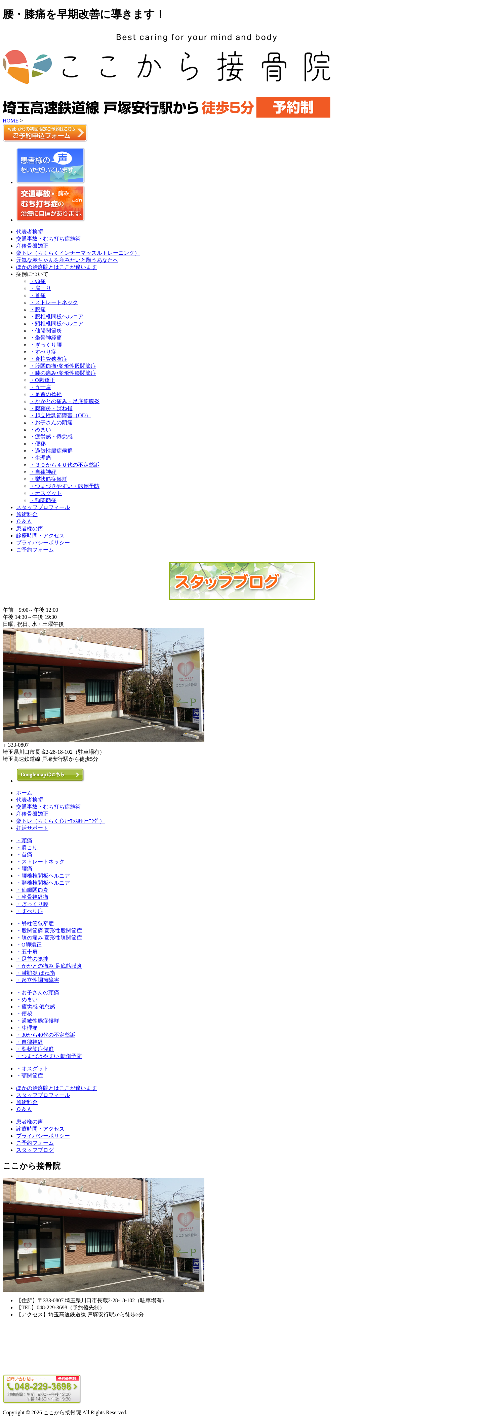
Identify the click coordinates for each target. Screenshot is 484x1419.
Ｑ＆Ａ (24, 521)
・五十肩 (40, 387)
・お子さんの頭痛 (51, 422)
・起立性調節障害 (37, 980)
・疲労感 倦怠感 (35, 1006)
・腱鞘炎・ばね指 (51, 408)
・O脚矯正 (42, 380)
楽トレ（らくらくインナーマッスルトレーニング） (78, 253)
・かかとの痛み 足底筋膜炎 (49, 966)
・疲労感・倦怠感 (51, 436)
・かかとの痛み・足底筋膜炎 (64, 401)
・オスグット (46, 493)
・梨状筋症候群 (48, 479)
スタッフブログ (35, 1150)
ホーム (24, 792)
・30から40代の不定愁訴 (45, 1035)
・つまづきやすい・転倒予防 (64, 486)
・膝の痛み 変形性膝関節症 (49, 938)
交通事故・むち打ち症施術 (48, 239)
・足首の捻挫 (46, 394)
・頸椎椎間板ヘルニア (56, 323)
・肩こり (40, 288)
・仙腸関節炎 (46, 330)
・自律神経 (43, 472)
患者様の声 (29, 528)
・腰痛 (38, 309)
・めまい (40, 429)
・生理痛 (40, 458)
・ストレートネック (54, 302)
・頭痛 (38, 281)
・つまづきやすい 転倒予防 (49, 1056)
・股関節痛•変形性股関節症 (63, 366)
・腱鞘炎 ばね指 (35, 973)
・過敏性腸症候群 (51, 451)
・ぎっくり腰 (46, 345)
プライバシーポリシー (43, 542)
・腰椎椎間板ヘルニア (56, 316)
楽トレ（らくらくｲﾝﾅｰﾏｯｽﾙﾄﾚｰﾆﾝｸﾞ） (60, 821)
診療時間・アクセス (40, 535)
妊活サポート (32, 828)
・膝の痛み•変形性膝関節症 (63, 373)
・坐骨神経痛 (46, 338)
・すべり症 (43, 352)
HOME (10, 120)
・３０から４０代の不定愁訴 (64, 465)
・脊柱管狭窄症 (48, 359)
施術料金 (27, 514)
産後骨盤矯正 (32, 246)
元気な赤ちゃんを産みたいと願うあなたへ (67, 260)
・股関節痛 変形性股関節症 (49, 930)
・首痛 (38, 295)
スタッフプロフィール (43, 507)
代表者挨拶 (29, 232)
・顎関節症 (43, 500)
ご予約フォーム (35, 550)
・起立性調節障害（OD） (60, 415)
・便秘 (38, 444)
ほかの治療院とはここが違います (56, 267)
